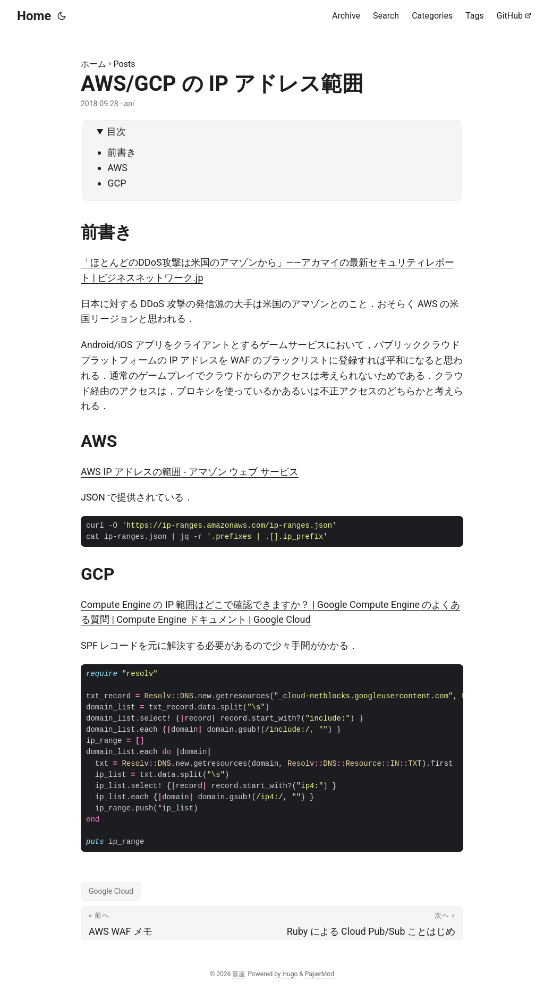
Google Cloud (111, 891)
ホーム (93, 64)
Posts (124, 64)
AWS (117, 167)
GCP (116, 183)
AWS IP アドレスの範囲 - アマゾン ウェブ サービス (190, 471)
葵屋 (238, 974)
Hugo (290, 974)
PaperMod (319, 974)
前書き (121, 152)
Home (34, 16)
